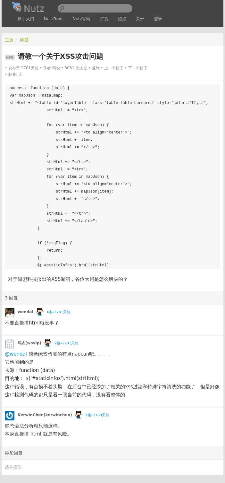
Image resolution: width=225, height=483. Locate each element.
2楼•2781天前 (66, 343)
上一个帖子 (113, 68)
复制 (96, 68)
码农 (56, 68)
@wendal (16, 354)
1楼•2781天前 (58, 312)
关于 (140, 18)
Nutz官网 (81, 18)
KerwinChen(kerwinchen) (45, 415)
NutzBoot (53, 18)
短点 (122, 18)
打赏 (104, 18)
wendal (25, 312)
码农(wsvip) (29, 343)
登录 (158, 18)
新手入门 (26, 18)
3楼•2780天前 (97, 415)
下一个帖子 (137, 68)
